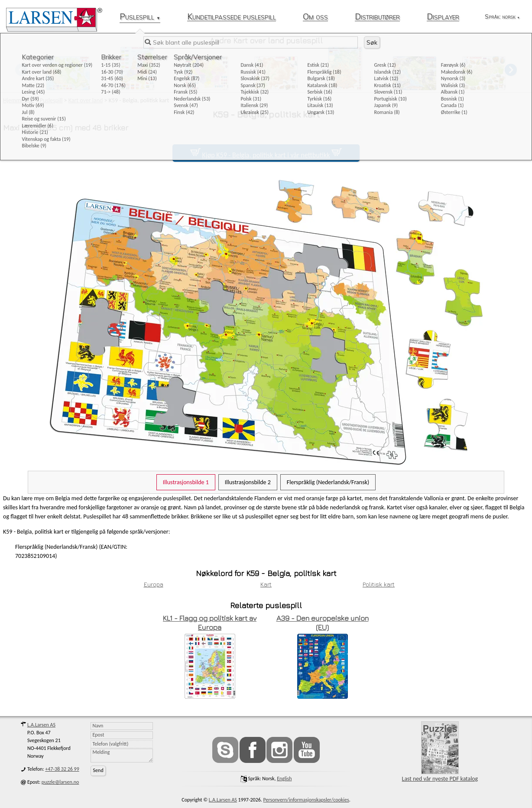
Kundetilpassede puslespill (231, 17)
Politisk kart (379, 584)
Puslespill (140, 17)
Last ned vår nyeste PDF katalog (440, 751)
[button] (511, 69)
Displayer (443, 17)
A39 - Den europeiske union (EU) (322, 623)
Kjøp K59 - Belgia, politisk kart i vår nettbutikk (266, 155)
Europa (153, 584)
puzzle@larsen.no (60, 782)
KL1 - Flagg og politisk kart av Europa (209, 623)
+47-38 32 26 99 (62, 769)
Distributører (377, 17)
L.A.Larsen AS (41, 725)
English (284, 778)
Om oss (315, 17)
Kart (266, 584)
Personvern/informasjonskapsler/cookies (306, 800)
